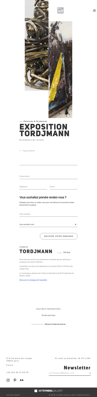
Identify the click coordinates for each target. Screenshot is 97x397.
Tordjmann (36, 250)
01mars (87, 394)
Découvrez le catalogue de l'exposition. (33, 279)
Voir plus (66, 251)
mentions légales (13, 394)
